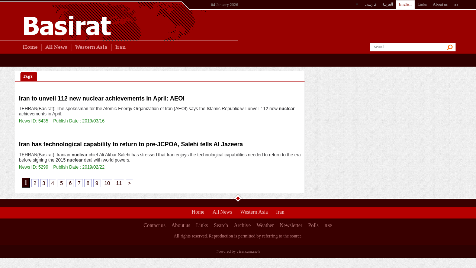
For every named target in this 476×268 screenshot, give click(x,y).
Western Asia (254, 213)
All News (222, 213)
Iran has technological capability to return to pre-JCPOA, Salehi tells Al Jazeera (131, 144)
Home (198, 213)
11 (119, 183)
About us (440, 4)
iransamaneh (249, 251)
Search (221, 226)
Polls (313, 226)
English (405, 4)
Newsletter (291, 226)
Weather (265, 226)
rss (456, 4)
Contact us (154, 226)
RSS (328, 225)
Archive (242, 226)
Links (422, 4)
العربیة (387, 4)
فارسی (370, 4)
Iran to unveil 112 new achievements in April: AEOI (101, 98)
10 (107, 183)
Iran (280, 213)
